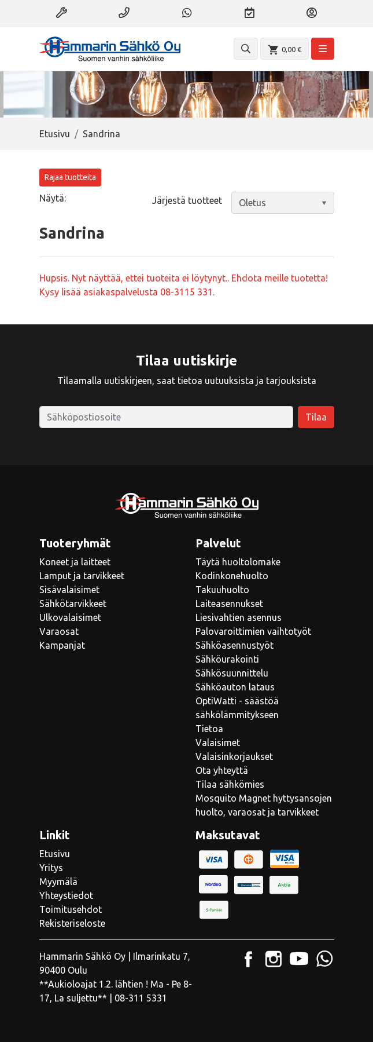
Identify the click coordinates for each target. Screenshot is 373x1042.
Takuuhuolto (222, 589)
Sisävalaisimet (69, 589)
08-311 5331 (141, 998)
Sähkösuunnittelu (231, 673)
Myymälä (58, 881)
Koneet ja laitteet (74, 562)
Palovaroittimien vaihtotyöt (253, 631)
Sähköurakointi (227, 659)
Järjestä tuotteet (187, 200)
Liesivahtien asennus (238, 617)
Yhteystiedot (66, 895)
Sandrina (101, 134)
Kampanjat (62, 645)
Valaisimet (217, 742)
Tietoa (209, 728)
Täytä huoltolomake (237, 562)
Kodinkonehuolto (231, 576)
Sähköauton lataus (235, 687)
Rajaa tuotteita (70, 177)
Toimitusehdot (70, 909)
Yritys (51, 867)
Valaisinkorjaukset (234, 756)
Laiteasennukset (229, 603)
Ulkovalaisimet (70, 617)
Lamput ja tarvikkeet (81, 576)
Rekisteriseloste (72, 923)
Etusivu (54, 134)
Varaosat (59, 631)
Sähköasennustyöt (234, 645)
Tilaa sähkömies (229, 784)
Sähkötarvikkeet (72, 603)
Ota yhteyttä (221, 770)
